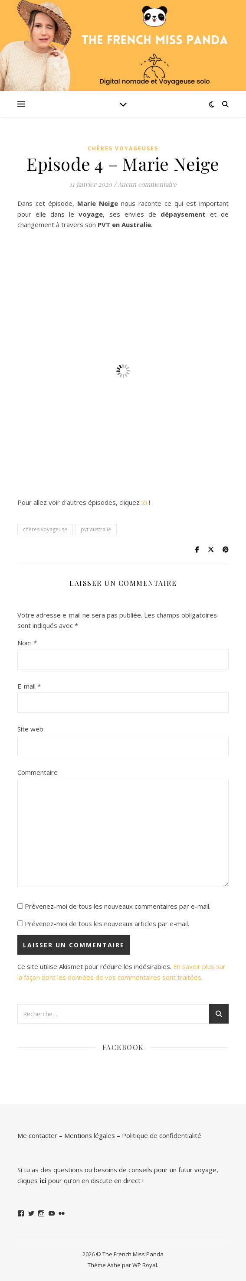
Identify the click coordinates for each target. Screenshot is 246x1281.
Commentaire (37, 772)
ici (144, 502)
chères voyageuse (45, 529)
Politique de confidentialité (161, 1135)
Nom (27, 642)
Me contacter (37, 1135)
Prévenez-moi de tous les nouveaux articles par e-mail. (107, 923)
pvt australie (96, 529)
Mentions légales (89, 1135)
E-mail (29, 686)
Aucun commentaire (147, 184)
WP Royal (144, 1265)
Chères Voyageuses (123, 148)
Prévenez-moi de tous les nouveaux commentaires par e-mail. (117, 906)
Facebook (123, 1047)
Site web (30, 729)
